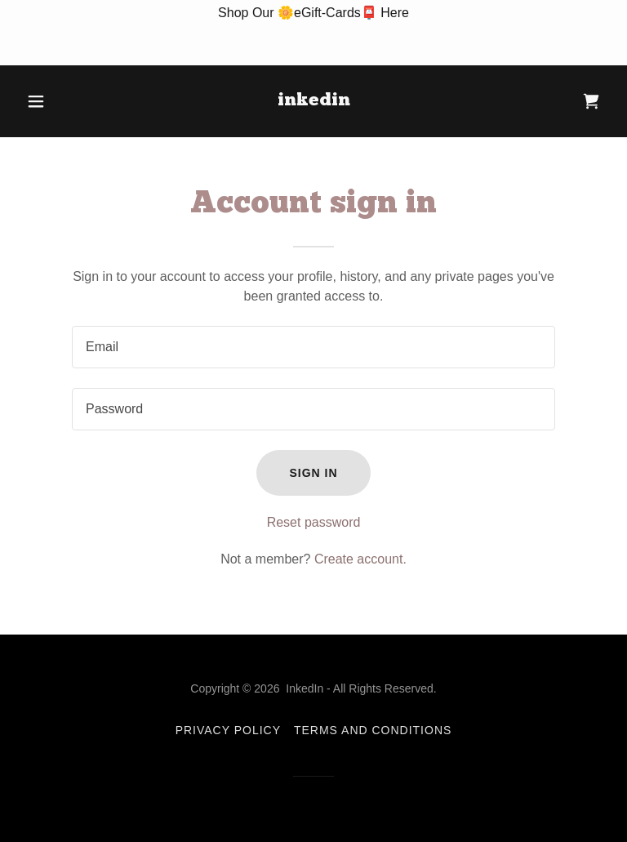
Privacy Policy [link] (228, 730)
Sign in (313, 472)
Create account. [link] (360, 559)
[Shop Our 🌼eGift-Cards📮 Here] (313, 32)
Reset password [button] (314, 522)
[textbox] (313, 347)
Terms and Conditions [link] (372, 730)
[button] (64, 101)
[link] (314, 101)
